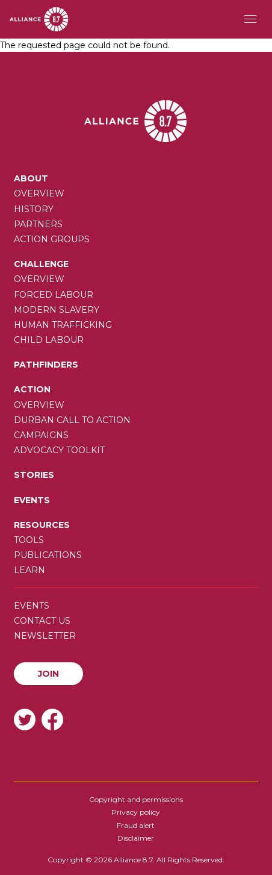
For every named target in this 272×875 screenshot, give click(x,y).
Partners (38, 224)
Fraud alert (136, 825)
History (34, 209)
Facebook (52, 719)
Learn (29, 570)
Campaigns (41, 435)
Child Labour (49, 339)
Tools (29, 540)
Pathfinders (46, 364)
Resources (42, 524)
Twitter (25, 719)
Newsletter (45, 635)
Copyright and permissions (136, 799)
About (31, 178)
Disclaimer (135, 837)
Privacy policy (135, 812)
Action (32, 389)
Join (48, 673)
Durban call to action (72, 420)
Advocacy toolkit (59, 450)
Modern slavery (56, 309)
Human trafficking (63, 324)
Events (32, 500)
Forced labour (53, 294)
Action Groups (52, 239)
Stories (34, 474)
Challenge (41, 264)
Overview (39, 193)
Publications (48, 555)
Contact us (42, 620)
